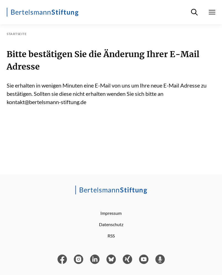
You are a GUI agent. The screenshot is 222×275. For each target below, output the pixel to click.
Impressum (111, 213)
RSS (111, 235)
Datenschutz (111, 224)
